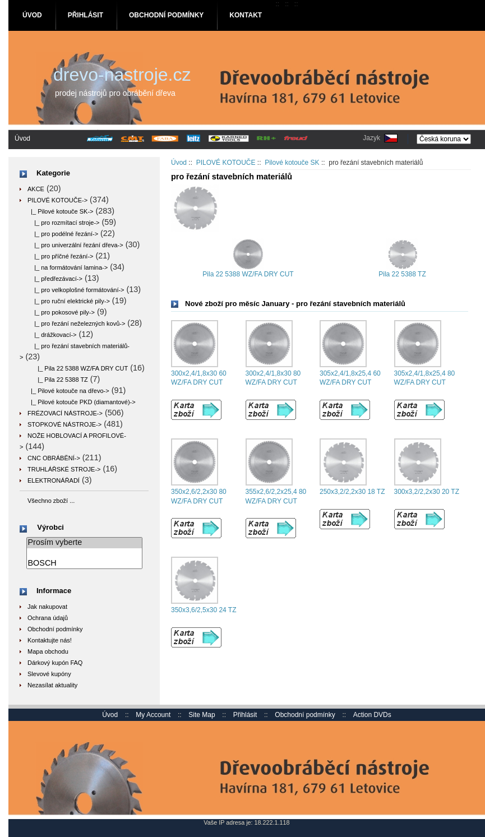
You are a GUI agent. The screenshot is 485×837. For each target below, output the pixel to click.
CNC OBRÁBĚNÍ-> (53, 458)
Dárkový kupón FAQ (54, 662)
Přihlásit (85, 15)
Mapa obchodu (47, 651)
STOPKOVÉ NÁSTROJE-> (64, 424)
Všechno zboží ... (51, 500)
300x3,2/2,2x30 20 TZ (427, 492)
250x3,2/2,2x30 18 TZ (352, 492)
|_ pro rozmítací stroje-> (63, 222)
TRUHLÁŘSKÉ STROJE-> (64, 469)
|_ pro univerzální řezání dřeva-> (75, 245)
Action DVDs (372, 715)
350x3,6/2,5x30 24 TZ (204, 610)
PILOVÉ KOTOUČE (226, 163)
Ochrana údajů (47, 617)
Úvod (32, 15)
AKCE (35, 189)
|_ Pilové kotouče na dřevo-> (68, 390)
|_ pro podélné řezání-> (62, 233)
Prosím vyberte (84, 543)
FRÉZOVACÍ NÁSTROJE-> (65, 413)
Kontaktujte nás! (49, 640)
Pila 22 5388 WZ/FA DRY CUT (247, 271)
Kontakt (245, 15)
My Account (153, 715)
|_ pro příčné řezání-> (60, 256)
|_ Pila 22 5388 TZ (57, 379)
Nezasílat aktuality (52, 685)
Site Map (201, 715)
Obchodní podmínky (166, 15)
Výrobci (50, 527)
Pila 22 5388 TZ (402, 271)
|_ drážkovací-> (52, 334)
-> (57, 200)
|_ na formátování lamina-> (67, 267)
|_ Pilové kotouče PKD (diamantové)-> (81, 402)
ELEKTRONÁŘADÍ (53, 480)
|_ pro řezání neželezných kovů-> (76, 323)
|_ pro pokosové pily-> (61, 312)
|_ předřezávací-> (54, 278)
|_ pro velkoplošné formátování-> (75, 289)
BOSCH (84, 563)
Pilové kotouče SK (292, 163)
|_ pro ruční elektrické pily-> (68, 301)
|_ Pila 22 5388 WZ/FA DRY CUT (77, 368)
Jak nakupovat (47, 606)
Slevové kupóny (49, 673)
